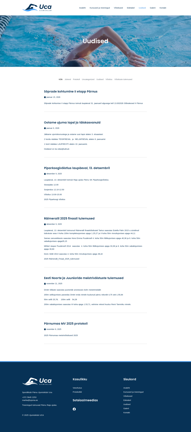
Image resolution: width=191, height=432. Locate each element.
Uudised (142, 8)
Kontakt (163, 8)
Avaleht (82, 8)
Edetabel (131, 8)
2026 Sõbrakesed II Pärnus (131, 103)
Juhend (68, 79)
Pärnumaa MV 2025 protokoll (66, 324)
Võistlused (118, 8)
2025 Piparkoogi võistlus (54, 199)
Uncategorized (88, 79)
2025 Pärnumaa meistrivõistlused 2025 (61, 335)
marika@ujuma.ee (30, 400)
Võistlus (109, 79)
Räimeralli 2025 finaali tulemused (69, 219)
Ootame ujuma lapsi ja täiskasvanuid (72, 123)
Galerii (152, 8)
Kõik (61, 79)
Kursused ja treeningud (100, 8)
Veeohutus (77, 388)
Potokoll (76, 79)
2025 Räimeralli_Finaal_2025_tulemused (61, 259)
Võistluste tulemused (123, 79)
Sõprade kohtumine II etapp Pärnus (70, 92)
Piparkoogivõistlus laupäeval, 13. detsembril (77, 168)
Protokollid (77, 392)
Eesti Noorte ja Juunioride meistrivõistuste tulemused (84, 278)
